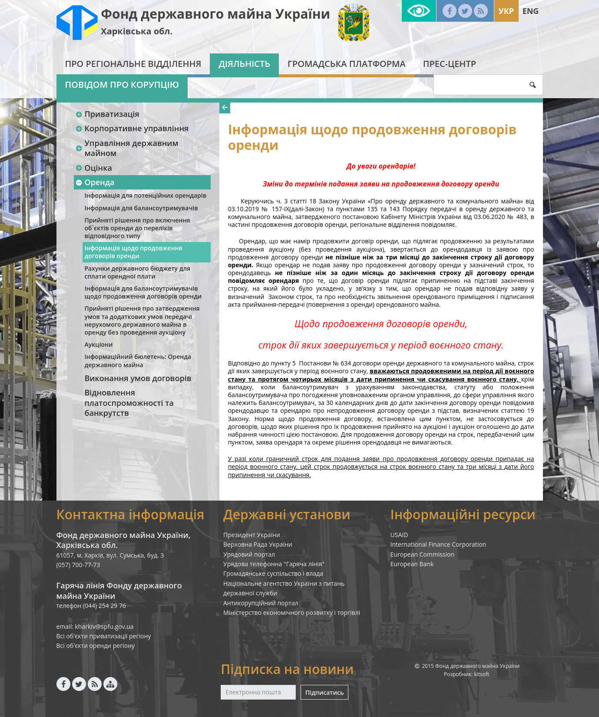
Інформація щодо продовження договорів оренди (133, 252)
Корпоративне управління (132, 128)
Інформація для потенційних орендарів (146, 195)
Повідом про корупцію (122, 84)
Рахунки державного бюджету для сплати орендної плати (137, 272)
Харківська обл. (136, 31)
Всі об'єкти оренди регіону (95, 645)
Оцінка (94, 168)
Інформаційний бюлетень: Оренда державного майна (138, 360)
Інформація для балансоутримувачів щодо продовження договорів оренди (143, 292)
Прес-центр (449, 64)
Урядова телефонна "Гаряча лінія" (273, 564)
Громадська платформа (347, 64)
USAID (399, 535)
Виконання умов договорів (138, 378)
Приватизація (107, 114)
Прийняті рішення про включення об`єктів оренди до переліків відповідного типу (137, 228)
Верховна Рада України (257, 544)
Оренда (95, 182)
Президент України (251, 535)
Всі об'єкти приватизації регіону (103, 636)
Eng (531, 11)
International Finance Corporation (438, 544)
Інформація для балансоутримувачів (141, 208)
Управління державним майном (127, 148)
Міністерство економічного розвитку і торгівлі (291, 612)
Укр (506, 11)
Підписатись (324, 692)
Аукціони (99, 344)
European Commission (423, 554)
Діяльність (244, 64)
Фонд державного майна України (215, 14)
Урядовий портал (249, 554)
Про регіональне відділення (133, 64)
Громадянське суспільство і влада (273, 573)
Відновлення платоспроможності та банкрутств (129, 402)
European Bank (412, 564)
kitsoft (481, 674)
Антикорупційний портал (260, 603)
